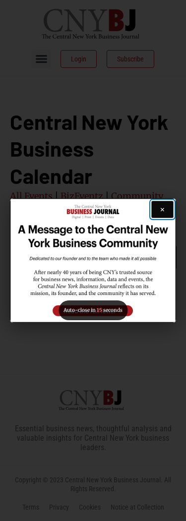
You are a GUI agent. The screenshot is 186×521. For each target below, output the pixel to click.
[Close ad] (162, 209)
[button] (93, 260)
